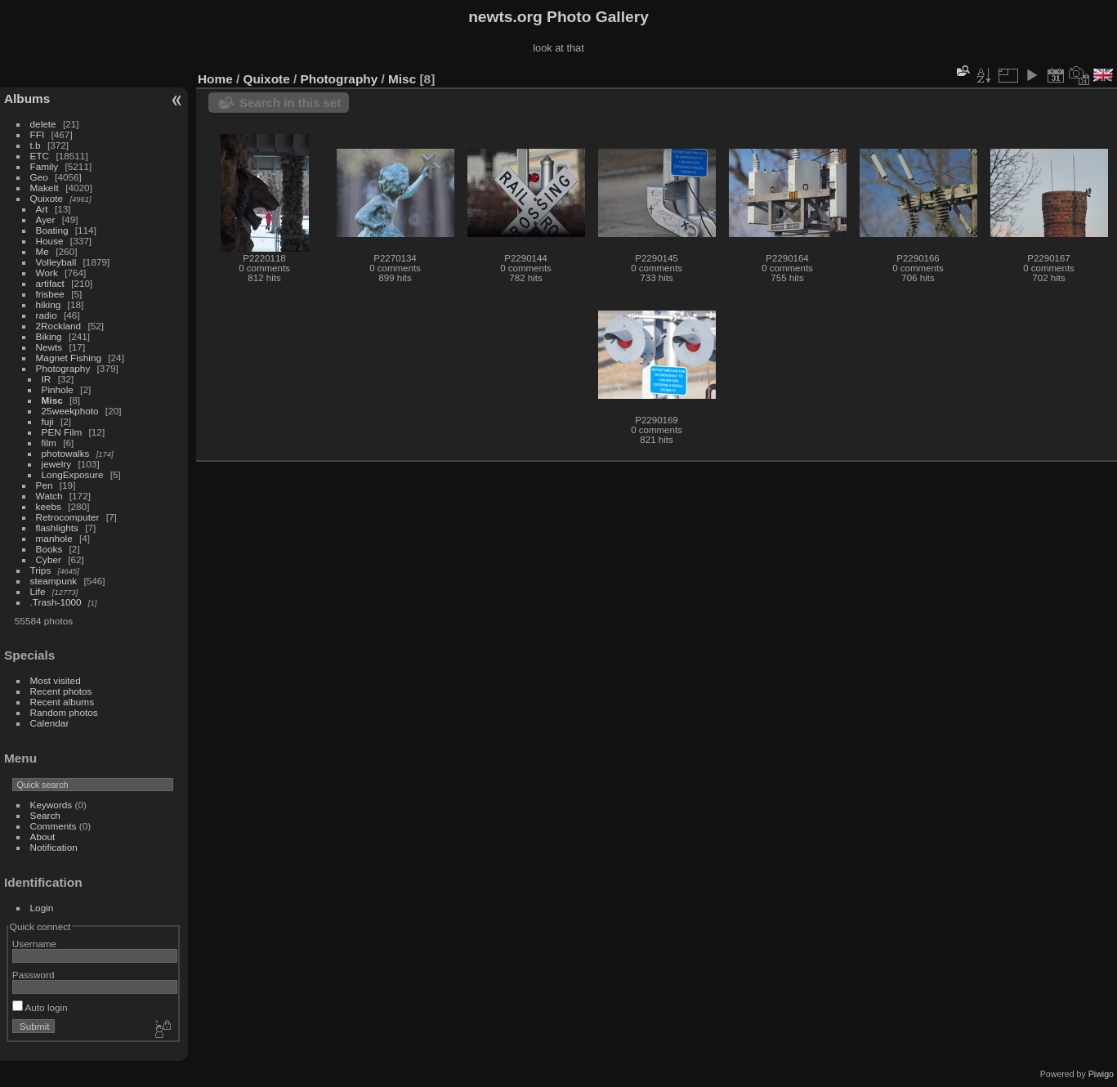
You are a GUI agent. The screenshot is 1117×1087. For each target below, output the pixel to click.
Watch (49, 495)
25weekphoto (70, 410)
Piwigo (1101, 1074)
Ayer (46, 219)
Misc (52, 400)
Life (38, 591)
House (50, 240)
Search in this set (290, 103)
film (49, 442)
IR (46, 379)
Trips (40, 570)
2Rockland (59, 325)
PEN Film (62, 432)
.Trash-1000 (56, 602)
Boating (52, 230)
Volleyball (56, 262)
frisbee (50, 294)
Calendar (49, 723)
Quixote (47, 198)
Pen (44, 485)
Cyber (48, 559)
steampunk (54, 580)
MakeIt (44, 187)
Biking (49, 336)
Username (34, 943)
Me (42, 251)
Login (42, 907)
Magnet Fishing (68, 357)
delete (43, 124)
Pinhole (58, 389)
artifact (50, 283)
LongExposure (73, 474)
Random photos (64, 712)
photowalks (66, 453)
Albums (27, 98)
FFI (37, 134)
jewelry (57, 464)
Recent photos (61, 691)
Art (42, 209)
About (43, 836)
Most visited (55, 680)
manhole (54, 538)
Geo (39, 177)
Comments (53, 826)
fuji (48, 421)
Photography (63, 368)
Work (47, 272)
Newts (49, 347)
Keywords (51, 804)
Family (44, 166)
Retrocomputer (68, 517)
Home (215, 79)
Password (33, 974)
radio (46, 315)
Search (45, 815)
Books (49, 549)
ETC (40, 155)
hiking (48, 304)
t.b (35, 145)
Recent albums (62, 701)
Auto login (40, 1007)
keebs (48, 506)
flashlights (57, 527)
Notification (54, 847)
